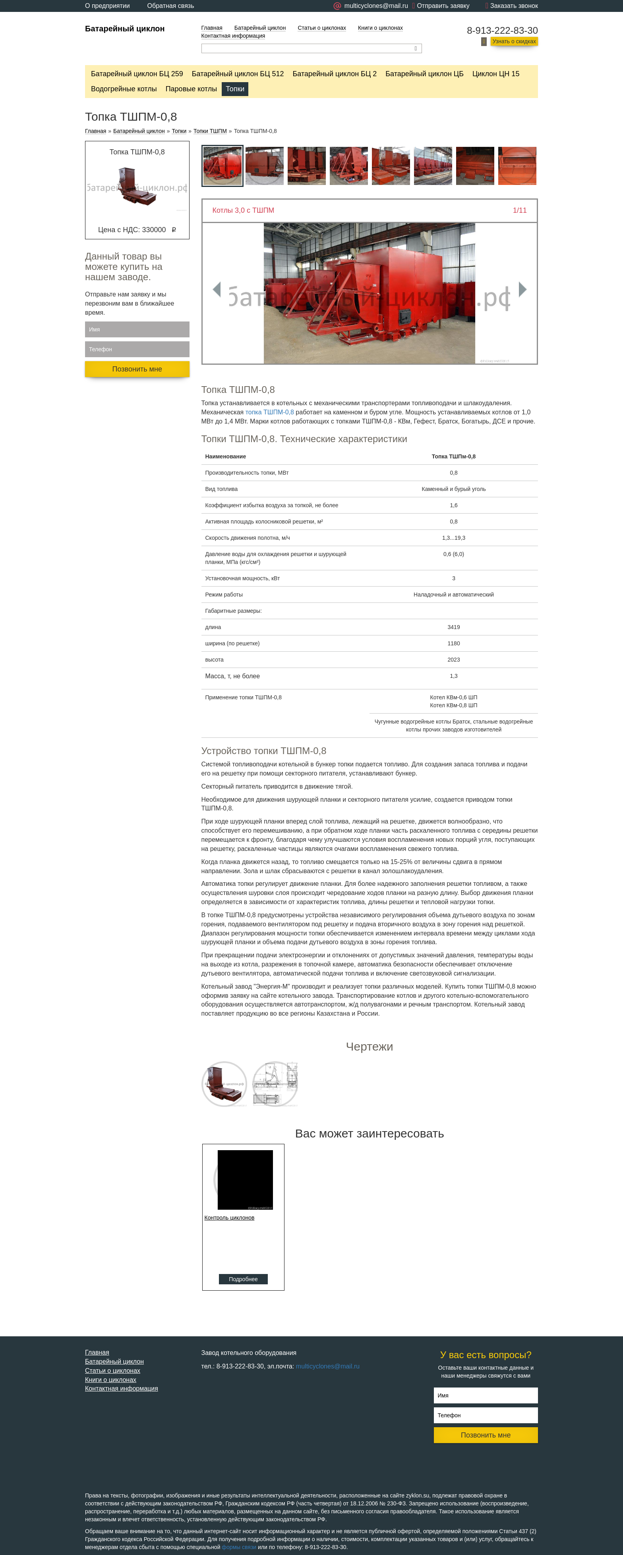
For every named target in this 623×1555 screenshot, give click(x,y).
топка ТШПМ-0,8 (270, 412)
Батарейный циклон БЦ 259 (137, 74)
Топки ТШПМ (210, 131)
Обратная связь (170, 5)
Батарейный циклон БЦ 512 (238, 74)
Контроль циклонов (230, 1217)
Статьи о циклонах (322, 28)
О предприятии (107, 5)
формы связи (239, 1547)
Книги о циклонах (380, 28)
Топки (235, 89)
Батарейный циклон (125, 28)
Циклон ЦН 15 (495, 74)
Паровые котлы (191, 89)
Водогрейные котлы (124, 89)
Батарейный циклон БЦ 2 (335, 74)
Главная (211, 28)
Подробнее (243, 1279)
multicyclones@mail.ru (328, 1366)
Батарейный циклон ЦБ (424, 74)
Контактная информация (233, 36)
